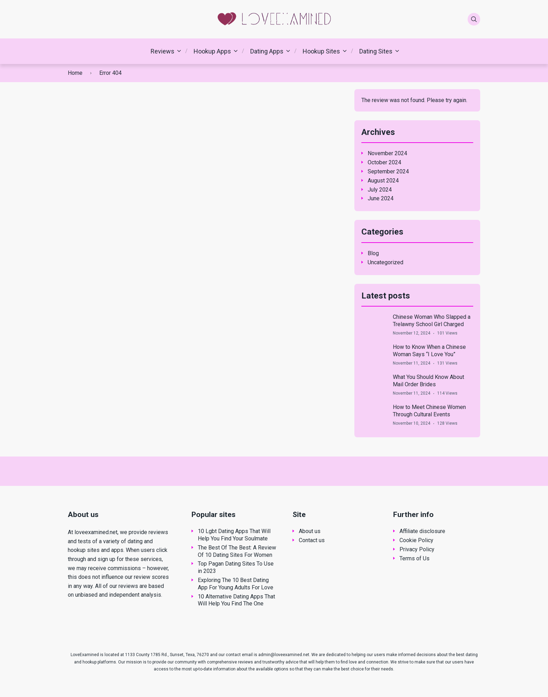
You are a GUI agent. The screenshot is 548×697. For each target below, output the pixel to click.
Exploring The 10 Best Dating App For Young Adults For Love (235, 584)
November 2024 (387, 153)
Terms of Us (414, 558)
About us (309, 531)
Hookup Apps (212, 51)
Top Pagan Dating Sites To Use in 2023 (236, 567)
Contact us (312, 540)
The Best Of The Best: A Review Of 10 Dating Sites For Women (237, 551)
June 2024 (381, 198)
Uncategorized (385, 262)
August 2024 (383, 180)
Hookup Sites (321, 51)
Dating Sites (375, 51)
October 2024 (384, 162)
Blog (373, 253)
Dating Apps (266, 51)
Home (75, 73)
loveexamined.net (95, 532)
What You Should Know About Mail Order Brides (428, 381)
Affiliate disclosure (422, 531)
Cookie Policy (416, 540)
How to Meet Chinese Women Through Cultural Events (429, 411)
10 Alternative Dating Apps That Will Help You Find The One (236, 600)
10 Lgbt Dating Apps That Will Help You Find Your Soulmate (234, 535)
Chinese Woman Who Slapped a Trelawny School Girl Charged (431, 321)
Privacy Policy (416, 549)
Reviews (162, 51)
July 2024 (380, 189)
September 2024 (388, 171)
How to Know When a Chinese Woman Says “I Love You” (429, 351)
